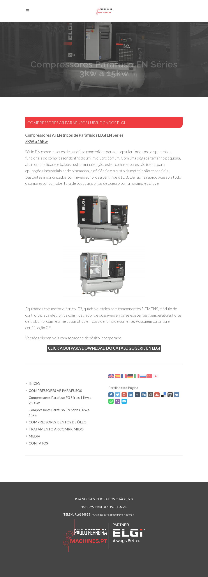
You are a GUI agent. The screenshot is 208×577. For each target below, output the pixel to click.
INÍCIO (34, 383)
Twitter (117, 394)
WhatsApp (111, 401)
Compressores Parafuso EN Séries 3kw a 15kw (59, 412)
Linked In (130, 394)
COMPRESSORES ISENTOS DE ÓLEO (57, 422)
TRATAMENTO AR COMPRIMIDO (56, 429)
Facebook (111, 394)
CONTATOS (38, 443)
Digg (143, 394)
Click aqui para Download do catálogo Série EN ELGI (104, 348)
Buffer (170, 394)
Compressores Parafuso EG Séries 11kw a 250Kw (60, 400)
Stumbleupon (157, 394)
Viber (117, 401)
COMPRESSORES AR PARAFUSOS (55, 390)
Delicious (163, 394)
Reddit (150, 394)
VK (176, 394)
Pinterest (124, 394)
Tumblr (137, 394)
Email (124, 401)
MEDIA (34, 436)
